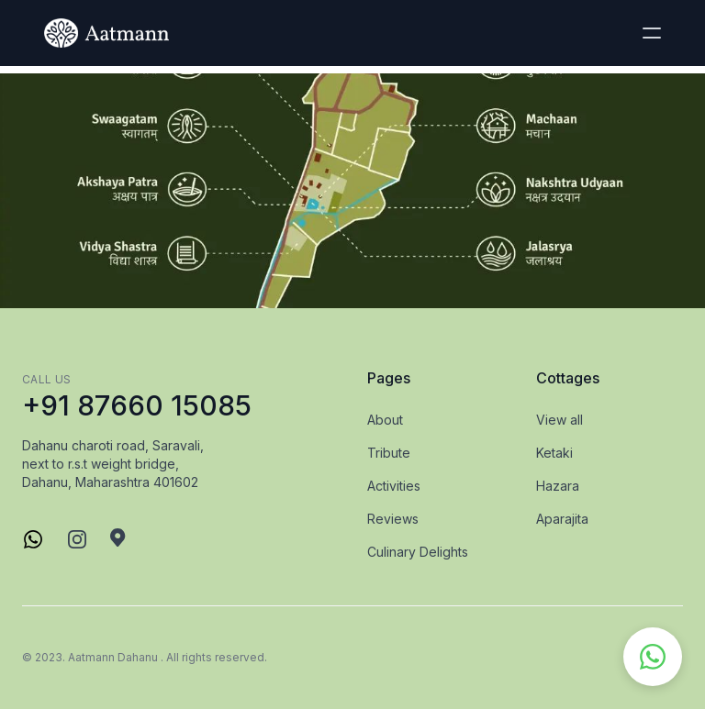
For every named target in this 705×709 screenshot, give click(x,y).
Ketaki (554, 452)
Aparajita (562, 518)
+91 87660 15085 (137, 405)
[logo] (106, 33)
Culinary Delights (417, 551)
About (385, 419)
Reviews (393, 518)
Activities (393, 485)
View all (559, 419)
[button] (652, 33)
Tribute (388, 452)
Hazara (557, 485)
